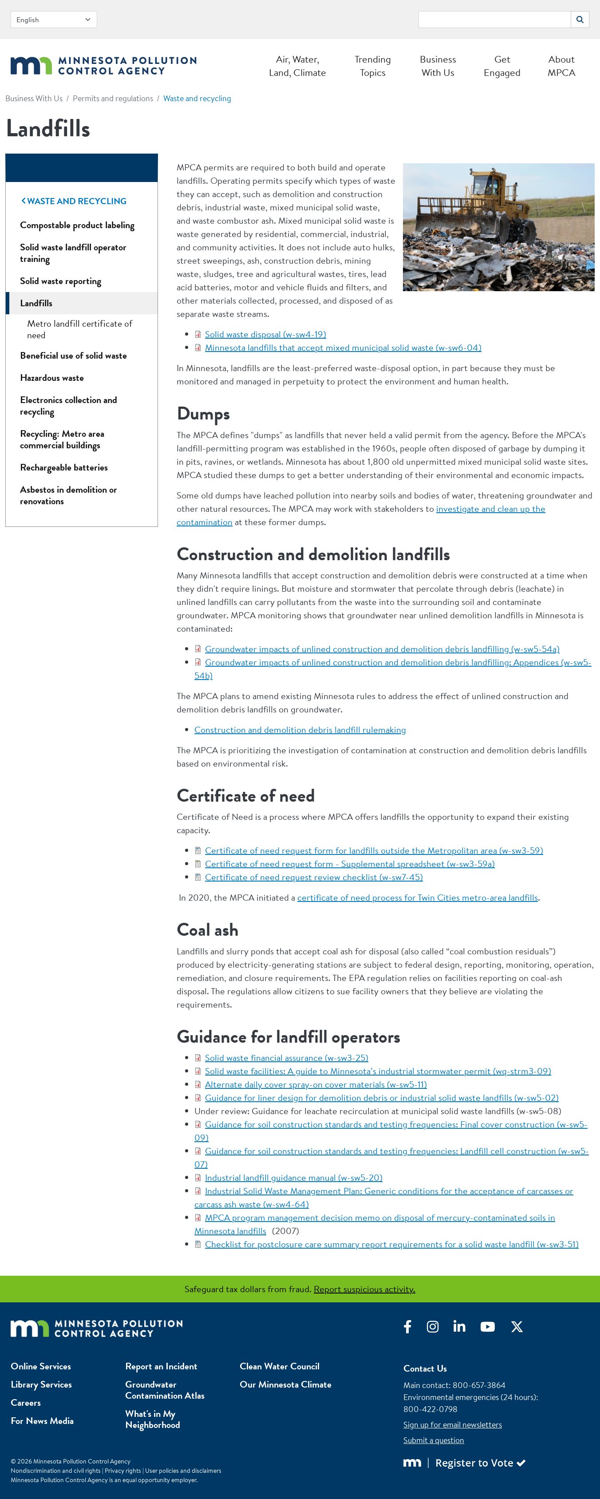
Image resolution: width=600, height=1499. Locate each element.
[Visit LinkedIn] (467, 1329)
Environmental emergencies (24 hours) (469, 1397)
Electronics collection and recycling (68, 405)
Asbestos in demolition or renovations (68, 495)
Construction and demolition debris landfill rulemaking (300, 730)
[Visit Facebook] (415, 1329)
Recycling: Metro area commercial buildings (62, 439)
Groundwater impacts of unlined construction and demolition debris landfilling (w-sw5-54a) (382, 649)
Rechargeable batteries (64, 467)
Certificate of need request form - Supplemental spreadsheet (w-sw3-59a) (350, 864)
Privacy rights (123, 1470)
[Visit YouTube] (495, 1329)
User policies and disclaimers (183, 1470)
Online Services (41, 1366)
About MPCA (562, 65)
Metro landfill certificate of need (79, 329)
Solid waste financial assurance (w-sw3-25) (286, 1058)
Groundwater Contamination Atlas (165, 1389)
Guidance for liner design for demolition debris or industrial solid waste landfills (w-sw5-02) (382, 1097)
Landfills (36, 303)
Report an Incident (161, 1366)
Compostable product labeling (77, 225)
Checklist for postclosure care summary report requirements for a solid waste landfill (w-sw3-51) (392, 1244)
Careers (26, 1402)
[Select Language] (54, 19)
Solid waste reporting (60, 281)
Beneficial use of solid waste (73, 355)
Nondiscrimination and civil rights (56, 1470)
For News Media (42, 1421)
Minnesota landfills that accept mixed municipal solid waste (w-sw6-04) (343, 347)
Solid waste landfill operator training (73, 252)
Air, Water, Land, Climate (297, 65)
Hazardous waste (52, 377)
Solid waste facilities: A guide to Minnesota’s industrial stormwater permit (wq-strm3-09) (378, 1071)
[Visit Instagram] (440, 1329)
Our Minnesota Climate (286, 1384)
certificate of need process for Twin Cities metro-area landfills (417, 897)
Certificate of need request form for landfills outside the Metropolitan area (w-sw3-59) (374, 850)
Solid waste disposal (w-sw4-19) (265, 334)
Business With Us (438, 65)
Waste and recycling (197, 98)
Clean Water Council (280, 1366)
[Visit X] (523, 1329)
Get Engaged (502, 65)
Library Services (41, 1384)
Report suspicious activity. (364, 1289)
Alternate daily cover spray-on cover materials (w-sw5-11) (316, 1084)
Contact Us (425, 1368)
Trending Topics (373, 65)
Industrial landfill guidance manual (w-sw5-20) (294, 1177)
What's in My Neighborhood (152, 1419)
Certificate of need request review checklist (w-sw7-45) (314, 877)
